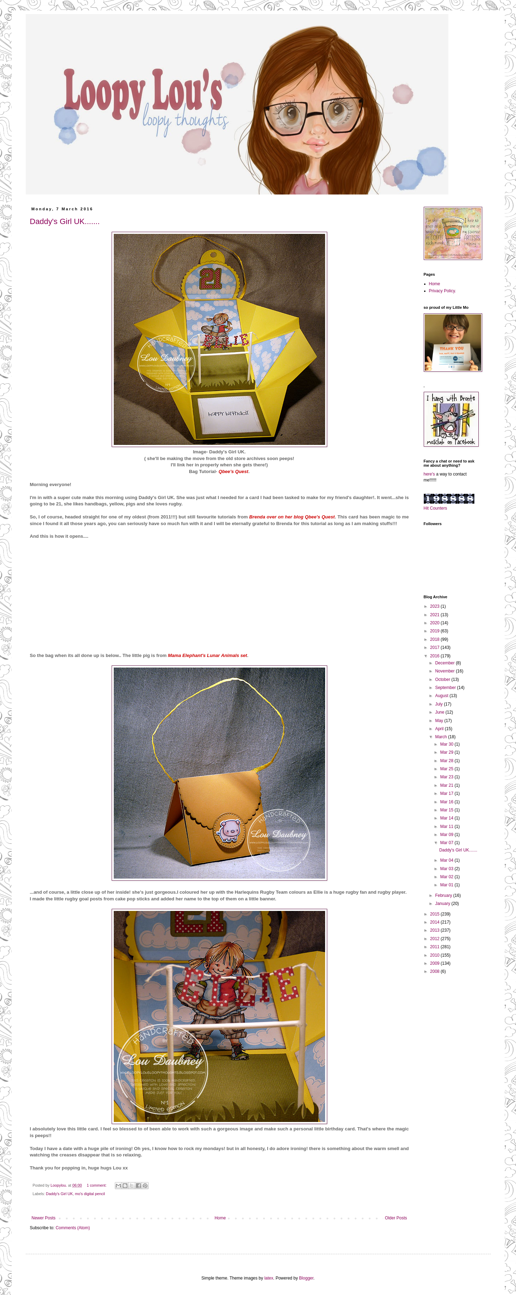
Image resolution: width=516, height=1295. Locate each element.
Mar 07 (447, 842)
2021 (435, 614)
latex (268, 1278)
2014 (435, 922)
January (443, 903)
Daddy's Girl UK (59, 1194)
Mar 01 (447, 884)
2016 (435, 655)
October (443, 679)
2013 (435, 930)
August (442, 695)
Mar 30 (447, 744)
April (439, 728)
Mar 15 (447, 810)
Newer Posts (44, 1218)
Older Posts (396, 1218)
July (439, 704)
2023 (435, 606)
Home (220, 1218)
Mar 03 (447, 868)
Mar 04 (447, 860)
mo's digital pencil (90, 1194)
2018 (435, 639)
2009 (435, 963)
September (446, 687)
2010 (435, 955)
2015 (435, 914)
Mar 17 (447, 793)
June (440, 712)
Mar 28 (447, 760)
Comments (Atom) (73, 1227)
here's (429, 474)
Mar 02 (447, 876)
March (441, 736)
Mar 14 (447, 818)
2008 (435, 971)
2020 (435, 622)
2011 (435, 946)
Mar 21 (447, 785)
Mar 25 (447, 768)
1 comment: (97, 1185)
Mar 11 (447, 826)
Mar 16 (447, 801)
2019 (435, 631)
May (439, 720)
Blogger (306, 1278)
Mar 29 (447, 752)
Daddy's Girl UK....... (65, 221)
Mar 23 (447, 776)
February (444, 895)
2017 (435, 647)
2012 (435, 938)
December (445, 663)
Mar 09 (447, 834)
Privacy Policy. (442, 290)
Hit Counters (435, 508)
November (445, 671)
